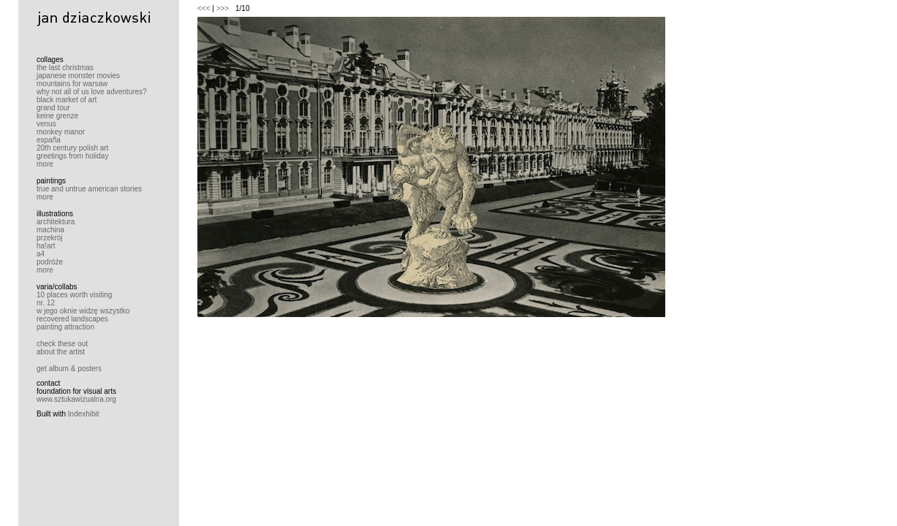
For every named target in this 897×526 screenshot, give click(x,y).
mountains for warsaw (72, 84)
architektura (56, 222)
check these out (62, 344)
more (45, 164)
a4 (41, 254)
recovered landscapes (72, 319)
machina (50, 230)
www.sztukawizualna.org (76, 399)
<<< (204, 8)
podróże (50, 262)
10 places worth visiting (74, 295)
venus (46, 124)
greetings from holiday (72, 156)
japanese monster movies (78, 76)
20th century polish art (72, 148)
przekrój (50, 238)
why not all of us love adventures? (92, 92)
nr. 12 (46, 303)
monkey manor (61, 132)
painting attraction (65, 327)
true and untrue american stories (89, 189)
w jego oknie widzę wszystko (83, 311)
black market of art (66, 100)
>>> (223, 8)
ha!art (46, 246)
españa (49, 140)
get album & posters (69, 369)
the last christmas (65, 68)
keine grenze (57, 116)
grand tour (53, 108)
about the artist (61, 352)
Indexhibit (83, 414)
